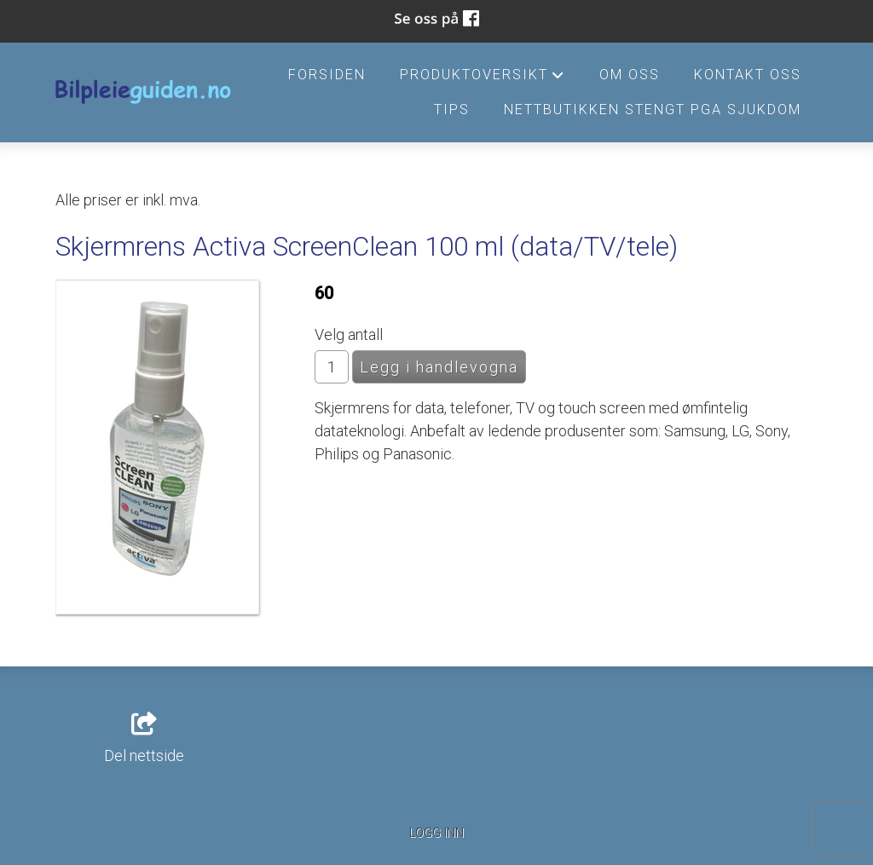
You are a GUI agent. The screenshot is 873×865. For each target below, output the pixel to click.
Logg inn (436, 833)
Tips (452, 109)
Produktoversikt (482, 79)
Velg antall (349, 334)
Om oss (629, 74)
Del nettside (144, 738)
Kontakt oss (747, 74)
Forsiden (327, 74)
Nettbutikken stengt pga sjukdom (652, 109)
